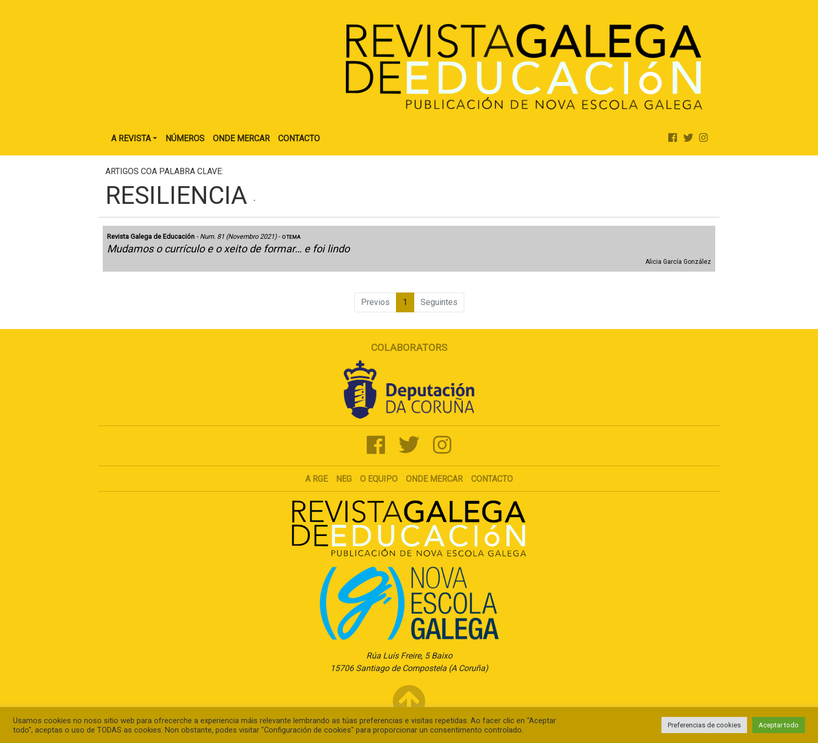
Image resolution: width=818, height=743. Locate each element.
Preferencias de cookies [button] (704, 725)
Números (184, 138)
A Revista (131, 138)
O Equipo (379, 479)
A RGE (316, 479)
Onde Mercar (241, 138)
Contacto (299, 138)
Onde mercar (434, 479)
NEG (344, 479)
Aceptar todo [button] (779, 725)
